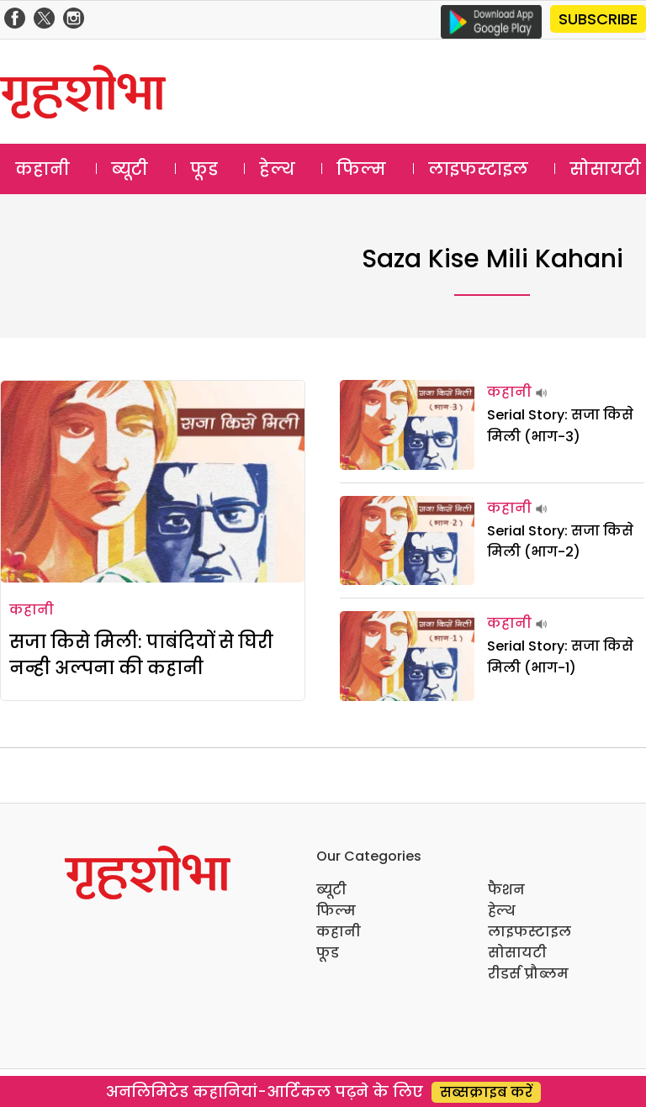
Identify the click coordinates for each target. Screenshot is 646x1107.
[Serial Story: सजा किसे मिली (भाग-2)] (407, 541)
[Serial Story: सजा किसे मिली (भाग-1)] (407, 656)
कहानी (42, 169)
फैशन (506, 889)
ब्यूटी (129, 169)
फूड (204, 169)
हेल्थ (277, 169)
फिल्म (361, 169)
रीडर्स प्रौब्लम (528, 973)
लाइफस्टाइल (478, 169)
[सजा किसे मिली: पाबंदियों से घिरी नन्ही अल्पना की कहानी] (152, 481)
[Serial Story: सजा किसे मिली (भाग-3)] (407, 425)
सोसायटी (517, 952)
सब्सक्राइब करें (486, 1092)
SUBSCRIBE (598, 18)
